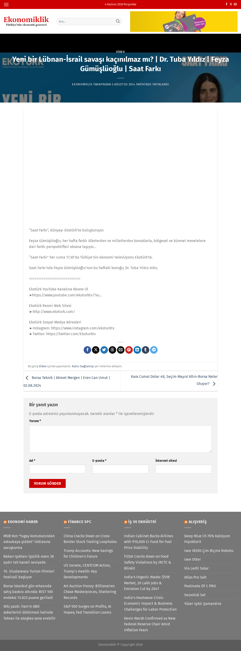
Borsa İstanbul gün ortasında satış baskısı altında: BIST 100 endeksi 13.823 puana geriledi (28, 592)
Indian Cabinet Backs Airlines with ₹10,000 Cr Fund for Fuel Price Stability (148, 542)
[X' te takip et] (231, 4)
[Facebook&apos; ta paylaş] (87, 350)
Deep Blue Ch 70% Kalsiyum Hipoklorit (207, 539)
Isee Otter (192, 559)
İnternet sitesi (166, 461)
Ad (32, 461)
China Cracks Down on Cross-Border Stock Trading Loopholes (90, 539)
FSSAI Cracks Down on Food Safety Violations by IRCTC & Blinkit (147, 562)
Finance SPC (79, 522)
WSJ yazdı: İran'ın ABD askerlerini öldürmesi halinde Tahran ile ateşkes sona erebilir (29, 612)
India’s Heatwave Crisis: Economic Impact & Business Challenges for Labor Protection (150, 603)
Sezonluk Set (195, 595)
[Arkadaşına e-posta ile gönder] (121, 350)
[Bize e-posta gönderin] (235, 4)
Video (120, 51)
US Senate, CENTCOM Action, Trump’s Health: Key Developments (87, 571)
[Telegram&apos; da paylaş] (154, 350)
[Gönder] (118, 21)
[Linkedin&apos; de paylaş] (137, 350)
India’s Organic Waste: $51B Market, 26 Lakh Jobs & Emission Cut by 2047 (147, 583)
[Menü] (6, 4)
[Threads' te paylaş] (112, 350)
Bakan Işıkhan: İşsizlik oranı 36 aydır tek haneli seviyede (28, 559)
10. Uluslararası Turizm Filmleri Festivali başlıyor (28, 574)
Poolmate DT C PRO (200, 586)
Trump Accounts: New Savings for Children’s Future (88, 553)
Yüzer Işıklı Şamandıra (202, 603)
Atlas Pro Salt (195, 577)
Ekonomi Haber (23, 522)
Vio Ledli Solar (196, 568)
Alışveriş (198, 522)
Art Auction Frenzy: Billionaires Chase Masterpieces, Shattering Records (90, 592)
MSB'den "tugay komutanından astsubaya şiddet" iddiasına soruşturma (29, 542)
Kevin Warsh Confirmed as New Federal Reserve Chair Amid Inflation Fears (149, 624)
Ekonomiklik (82, 84)
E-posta (99, 461)
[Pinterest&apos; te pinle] (129, 350)
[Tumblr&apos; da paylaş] (145, 350)
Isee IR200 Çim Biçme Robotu (208, 550)
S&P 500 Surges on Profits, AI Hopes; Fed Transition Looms (87, 609)
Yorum (35, 421)
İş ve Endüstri (142, 522)
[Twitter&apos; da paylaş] (104, 350)
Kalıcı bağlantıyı (83, 366)
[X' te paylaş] (95, 350)
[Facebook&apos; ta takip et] (226, 4)
